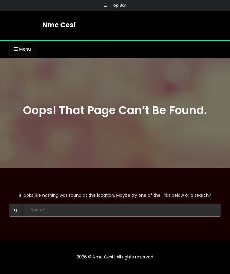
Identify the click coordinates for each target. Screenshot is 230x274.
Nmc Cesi (59, 25)
